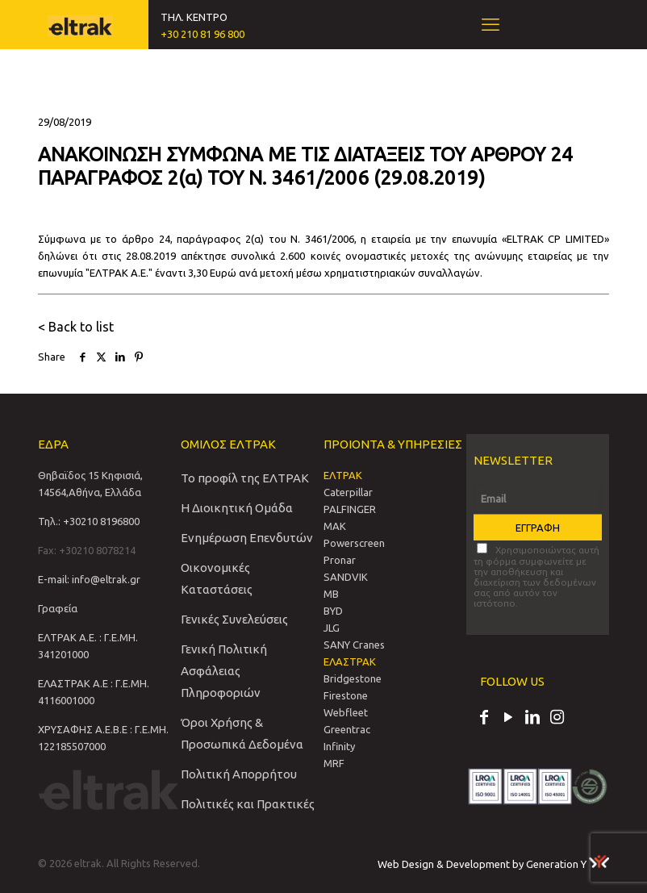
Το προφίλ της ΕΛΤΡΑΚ (245, 478)
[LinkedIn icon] (532, 718)
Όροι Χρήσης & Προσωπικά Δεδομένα (242, 733)
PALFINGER (350, 509)
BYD (333, 610)
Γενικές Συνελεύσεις (234, 619)
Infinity (339, 746)
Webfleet (346, 712)
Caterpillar (348, 492)
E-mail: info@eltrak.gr (89, 579)
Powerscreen (354, 543)
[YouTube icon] (508, 718)
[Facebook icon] (484, 718)
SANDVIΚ (346, 576)
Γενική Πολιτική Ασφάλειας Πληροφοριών (224, 670)
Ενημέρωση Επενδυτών (247, 538)
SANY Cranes (354, 644)
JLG (332, 627)
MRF (334, 763)
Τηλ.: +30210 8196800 (89, 521)
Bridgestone (353, 678)
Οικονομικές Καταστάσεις (217, 578)
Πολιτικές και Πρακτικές (248, 804)
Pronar (340, 559)
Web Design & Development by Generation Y (493, 864)
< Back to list (76, 326)
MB (331, 593)
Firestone (346, 695)
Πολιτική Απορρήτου (239, 774)
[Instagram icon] (557, 718)
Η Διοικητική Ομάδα (237, 508)
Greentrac (347, 729)
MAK (335, 526)
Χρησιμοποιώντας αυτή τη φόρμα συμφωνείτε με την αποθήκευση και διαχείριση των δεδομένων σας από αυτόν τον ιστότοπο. (536, 575)
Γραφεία (57, 608)
